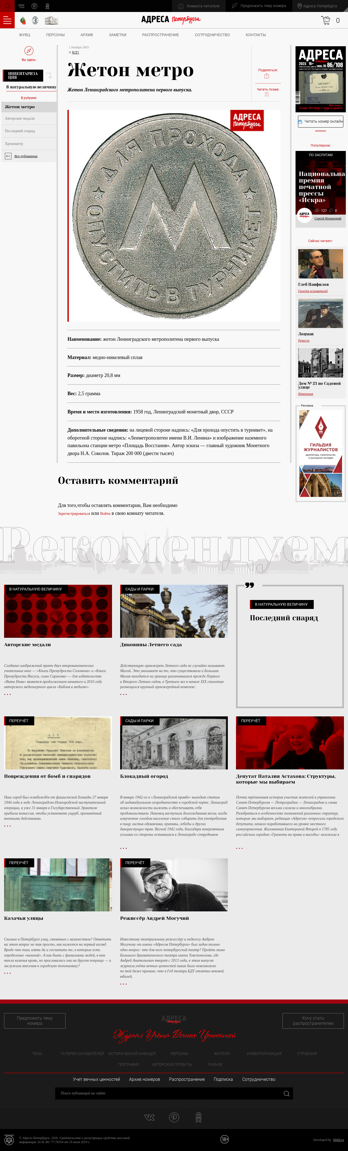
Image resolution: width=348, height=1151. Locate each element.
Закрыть (286, 1093)
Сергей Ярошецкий (328, 218)
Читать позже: (268, 92)
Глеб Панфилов (313, 284)
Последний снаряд (20, 131)
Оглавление (7, 20)
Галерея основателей (313, 291)
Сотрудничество (212, 35)
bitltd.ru (338, 1140)
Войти (105, 514)
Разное (215, 1064)
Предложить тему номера (35, 1021)
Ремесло (303, 340)
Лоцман (305, 334)
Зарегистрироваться (74, 514)
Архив (86, 35)
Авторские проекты (172, 1064)
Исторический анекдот (132, 1053)
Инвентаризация (23, 76)
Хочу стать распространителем (313, 1021)
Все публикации (26, 156)
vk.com (21, 6)
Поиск (7, 5)
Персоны (55, 35)
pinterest (34, 6)
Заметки (117, 35)
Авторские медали (20, 118)
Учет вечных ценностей (96, 1079)
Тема (37, 1053)
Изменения (305, 394)
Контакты (256, 35)
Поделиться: (268, 73)
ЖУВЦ (24, 35)
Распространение (160, 35)
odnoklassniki (47, 6)
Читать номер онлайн (320, 121)
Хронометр (14, 144)
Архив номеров (144, 1079)
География (128, 1064)
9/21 (75, 52)
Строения (307, 1053)
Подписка (223, 1079)
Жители (222, 1053)
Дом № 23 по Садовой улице (319, 385)
